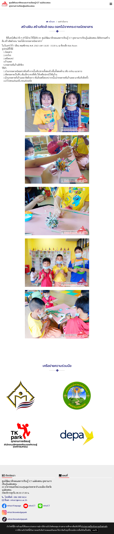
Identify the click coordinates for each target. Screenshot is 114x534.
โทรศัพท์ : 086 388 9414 (14, 497)
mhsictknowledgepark (14, 512)
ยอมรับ (94, 530)
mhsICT (29, 506)
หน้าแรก (50, 21)
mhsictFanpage (11, 506)
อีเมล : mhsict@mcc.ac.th (14, 500)
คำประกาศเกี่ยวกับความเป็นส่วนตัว (94, 526)
